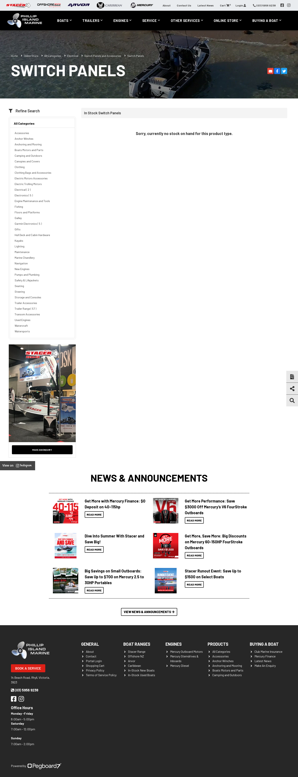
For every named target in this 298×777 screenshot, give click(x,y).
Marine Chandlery (25, 257)
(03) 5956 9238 (24, 690)
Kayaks (19, 240)
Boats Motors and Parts (29, 150)
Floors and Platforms (27, 212)
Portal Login (94, 661)
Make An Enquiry (265, 665)
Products (218, 643)
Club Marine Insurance (268, 651)
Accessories (22, 133)
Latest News (205, 5)
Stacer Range (136, 651)
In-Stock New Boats (141, 670)
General (90, 643)
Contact (91, 656)
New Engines (22, 269)
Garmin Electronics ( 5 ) (28, 223)
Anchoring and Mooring (28, 144)
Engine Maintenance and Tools (32, 201)
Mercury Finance (265, 656)
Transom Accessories (27, 314)
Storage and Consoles (28, 297)
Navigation (21, 263)
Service (149, 20)
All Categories (52, 55)
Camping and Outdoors (28, 155)
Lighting (19, 246)
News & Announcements (149, 478)
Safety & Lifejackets (27, 280)
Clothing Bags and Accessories (33, 172)
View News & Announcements (149, 612)
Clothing (20, 167)
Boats (62, 20)
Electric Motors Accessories (31, 178)
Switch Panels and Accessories (102, 55)
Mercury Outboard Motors (186, 651)
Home (14, 55)
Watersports (22, 331)
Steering (20, 291)
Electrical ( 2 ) (23, 189)
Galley (18, 218)
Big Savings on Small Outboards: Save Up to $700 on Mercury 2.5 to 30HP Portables (114, 577)
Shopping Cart (95, 665)
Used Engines (22, 320)
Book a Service (28, 668)
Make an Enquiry (42, 449)
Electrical (72, 55)
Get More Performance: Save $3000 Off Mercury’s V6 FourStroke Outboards (216, 507)
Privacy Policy (95, 670)
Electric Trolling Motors (28, 184)
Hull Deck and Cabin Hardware (32, 235)
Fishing (19, 206)
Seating (19, 286)
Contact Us (184, 5)
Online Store (226, 20)
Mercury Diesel (179, 665)
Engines (120, 20)
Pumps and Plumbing (27, 274)
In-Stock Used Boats (141, 675)
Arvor (131, 661)
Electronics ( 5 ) (24, 195)
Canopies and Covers (27, 161)
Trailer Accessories (26, 303)
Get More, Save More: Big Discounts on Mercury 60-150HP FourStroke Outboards (215, 542)
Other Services (185, 20)
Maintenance (22, 252)
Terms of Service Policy (101, 675)
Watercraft (21, 325)
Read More (94, 514)
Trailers (90, 20)
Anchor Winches (24, 138)
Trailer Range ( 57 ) (25, 308)
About (167, 5)
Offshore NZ (136, 656)
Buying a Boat (265, 20)
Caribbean (134, 665)
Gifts (17, 229)
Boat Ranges (136, 643)
